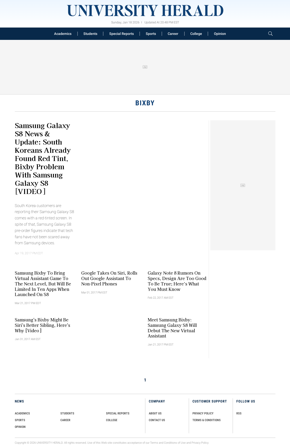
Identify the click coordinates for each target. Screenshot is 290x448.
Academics (62, 34)
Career (173, 34)
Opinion (220, 34)
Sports (151, 34)
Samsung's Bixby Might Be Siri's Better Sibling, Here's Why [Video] (42, 325)
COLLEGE (111, 420)
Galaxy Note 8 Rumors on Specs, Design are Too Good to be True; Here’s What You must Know (177, 281)
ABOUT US (155, 413)
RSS (239, 413)
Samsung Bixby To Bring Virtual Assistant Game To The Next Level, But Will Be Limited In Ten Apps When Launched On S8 (43, 283)
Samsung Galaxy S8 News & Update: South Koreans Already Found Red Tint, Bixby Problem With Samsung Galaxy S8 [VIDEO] (43, 158)
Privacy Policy (200, 442)
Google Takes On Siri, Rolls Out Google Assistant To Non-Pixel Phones (109, 278)
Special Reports (121, 34)
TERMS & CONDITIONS (206, 420)
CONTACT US (157, 420)
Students (90, 34)
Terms (154, 442)
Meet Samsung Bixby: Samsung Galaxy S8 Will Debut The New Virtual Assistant (172, 328)
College (196, 34)
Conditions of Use (175, 442)
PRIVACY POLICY (203, 413)
